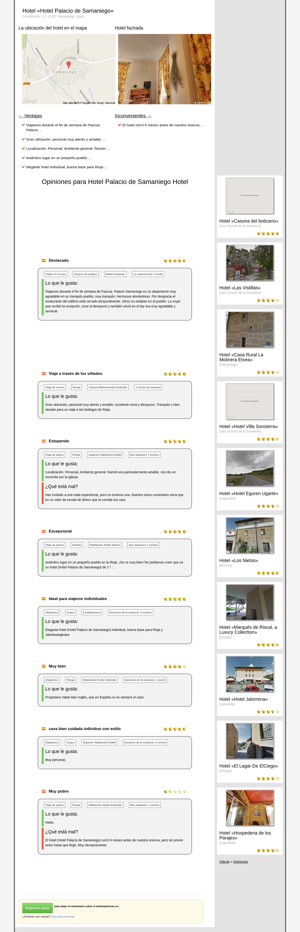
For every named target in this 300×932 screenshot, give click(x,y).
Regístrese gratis (37, 908)
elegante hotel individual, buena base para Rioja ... (66, 167)
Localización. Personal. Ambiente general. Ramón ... (68, 148)
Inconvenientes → (133, 115)
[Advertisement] (104, 350)
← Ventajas (30, 115)
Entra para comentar (62, 916)
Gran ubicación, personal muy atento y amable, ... (66, 139)
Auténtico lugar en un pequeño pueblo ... (58, 158)
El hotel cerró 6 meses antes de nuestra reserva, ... (163, 125)
